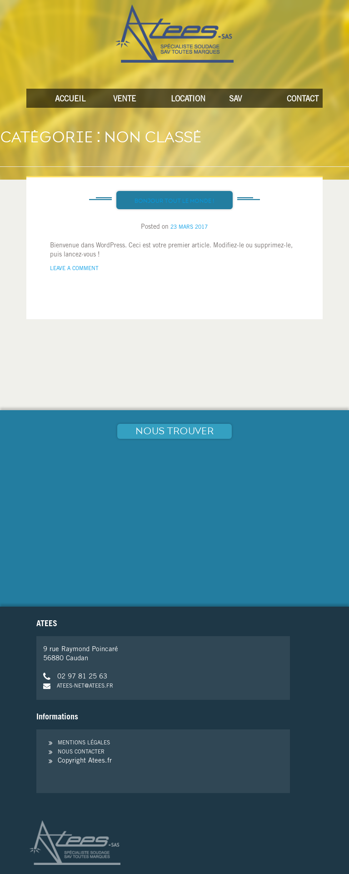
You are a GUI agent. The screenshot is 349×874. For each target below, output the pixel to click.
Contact (299, 100)
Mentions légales (84, 743)
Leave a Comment (74, 268)
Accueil (67, 100)
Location (183, 100)
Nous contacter (81, 752)
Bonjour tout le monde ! (174, 201)
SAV (235, 100)
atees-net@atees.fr (78, 686)
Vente (124, 100)
